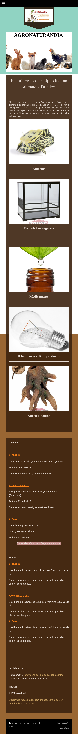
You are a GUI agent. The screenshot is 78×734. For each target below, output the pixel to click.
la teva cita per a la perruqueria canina (43, 674)
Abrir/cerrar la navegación (39, 3)
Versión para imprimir (20, 723)
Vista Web (64, 728)
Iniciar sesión (63, 723)
